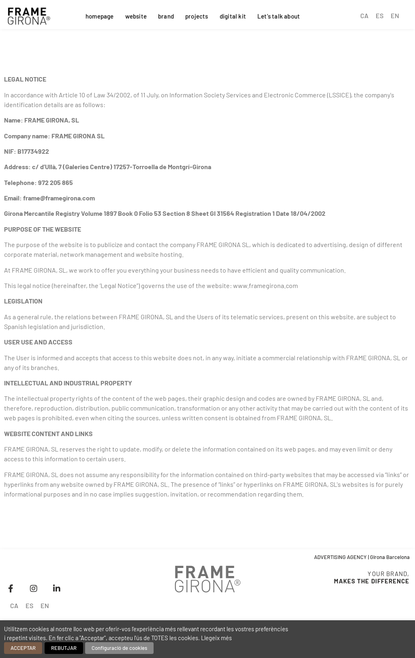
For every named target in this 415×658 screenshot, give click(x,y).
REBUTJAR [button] (64, 648)
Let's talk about (278, 15)
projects (196, 15)
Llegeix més (216, 637)
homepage (100, 15)
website (136, 15)
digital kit (233, 15)
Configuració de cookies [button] (119, 648)
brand (166, 15)
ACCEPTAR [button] (23, 648)
